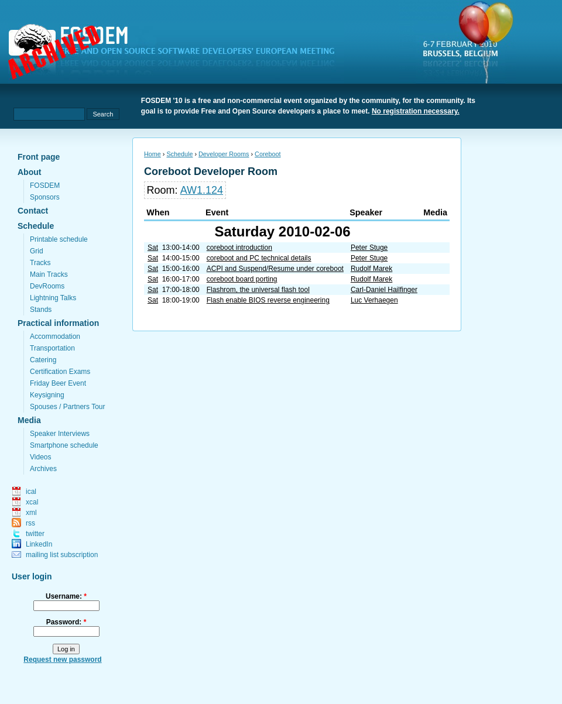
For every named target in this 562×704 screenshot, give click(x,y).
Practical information (58, 323)
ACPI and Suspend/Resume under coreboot (275, 269)
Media (29, 420)
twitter (35, 534)
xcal (32, 502)
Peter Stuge (369, 247)
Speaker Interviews (60, 434)
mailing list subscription (62, 555)
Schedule (36, 226)
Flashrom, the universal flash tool (258, 290)
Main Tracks (49, 274)
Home (152, 153)
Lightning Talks (53, 298)
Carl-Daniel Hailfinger (384, 290)
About (29, 172)
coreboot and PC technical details (259, 258)
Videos (40, 457)
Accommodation (55, 336)
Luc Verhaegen (374, 300)
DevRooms (47, 286)
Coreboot (267, 153)
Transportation (52, 348)
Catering (43, 360)
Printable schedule (59, 239)
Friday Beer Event (58, 383)
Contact (33, 210)
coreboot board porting (242, 279)
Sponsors (45, 197)
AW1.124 (201, 190)
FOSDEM (45, 185)
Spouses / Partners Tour (67, 407)
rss (30, 523)
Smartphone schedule (64, 445)
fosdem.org (178, 53)
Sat (153, 247)
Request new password (62, 659)
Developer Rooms (223, 153)
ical (31, 491)
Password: (66, 622)
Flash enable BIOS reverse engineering (268, 300)
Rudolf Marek (371, 269)
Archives (43, 469)
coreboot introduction (239, 247)
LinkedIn (39, 544)
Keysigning (47, 395)
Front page (39, 157)
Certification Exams (60, 372)
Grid (36, 251)
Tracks (40, 263)
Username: (66, 596)
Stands (41, 309)
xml (31, 513)
